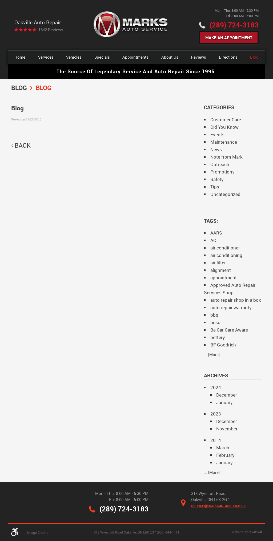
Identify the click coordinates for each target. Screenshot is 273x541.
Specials (102, 57)
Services (46, 57)
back (23, 145)
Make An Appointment (228, 37)
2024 (215, 387)
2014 (215, 440)
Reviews (198, 57)
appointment (223, 277)
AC (213, 240)
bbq (214, 315)
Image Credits (38, 532)
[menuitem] (19, 57)
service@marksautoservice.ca (218, 505)
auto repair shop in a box (235, 300)
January (224, 402)
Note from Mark (226, 157)
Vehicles (74, 57)
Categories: (220, 107)
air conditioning (226, 255)
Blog (254, 57)
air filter (218, 263)
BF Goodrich (223, 345)
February (225, 455)
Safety (217, 179)
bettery (217, 337)
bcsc (215, 322)
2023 (215, 414)
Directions (228, 57)
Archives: (217, 375)
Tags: (211, 220)
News (216, 149)
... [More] (212, 354)
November (227, 429)
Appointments (135, 57)
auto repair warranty (231, 307)
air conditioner (225, 248)
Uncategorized (225, 194)
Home (19, 57)
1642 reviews (50, 30)
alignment (220, 270)
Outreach (219, 164)
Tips (214, 187)
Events (217, 134)
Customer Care (225, 119)
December (226, 395)
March (222, 448)
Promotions (222, 172)
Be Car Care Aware (229, 330)
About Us (169, 57)
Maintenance (223, 142)
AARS (216, 233)
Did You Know (224, 127)
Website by (247, 532)
